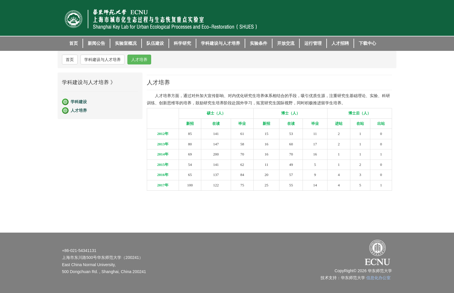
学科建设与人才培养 (102, 59)
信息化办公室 (378, 277)
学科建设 (79, 101)
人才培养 (139, 59)
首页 (70, 59)
